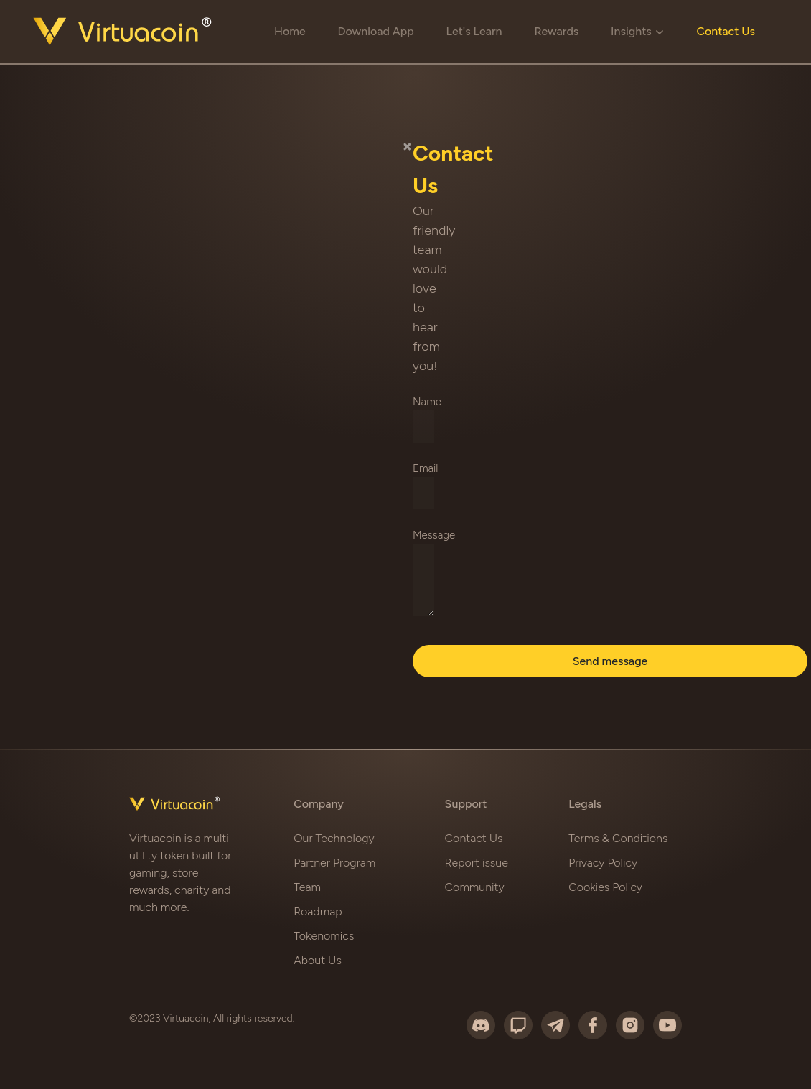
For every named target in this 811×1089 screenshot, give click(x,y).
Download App (375, 31)
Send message (610, 661)
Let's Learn (474, 31)
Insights (638, 31)
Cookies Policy (605, 887)
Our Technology (334, 838)
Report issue (476, 862)
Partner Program (334, 862)
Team (307, 887)
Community (475, 887)
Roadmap (318, 911)
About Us (318, 960)
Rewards (556, 31)
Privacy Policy (602, 862)
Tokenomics (324, 936)
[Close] (407, 145)
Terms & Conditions (617, 838)
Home (290, 31)
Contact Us (725, 31)
